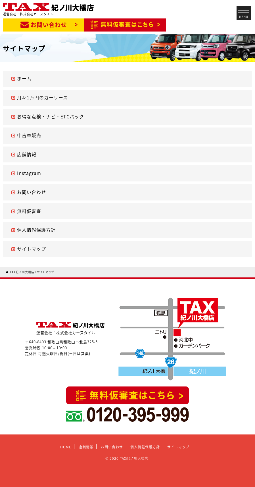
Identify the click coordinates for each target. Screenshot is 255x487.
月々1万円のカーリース (42, 97)
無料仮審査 (29, 211)
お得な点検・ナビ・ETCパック (50, 116)
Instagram (29, 173)
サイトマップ (31, 248)
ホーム (24, 78)
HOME (65, 447)
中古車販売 (29, 135)
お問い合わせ (31, 192)
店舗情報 (26, 154)
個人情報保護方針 (36, 229)
